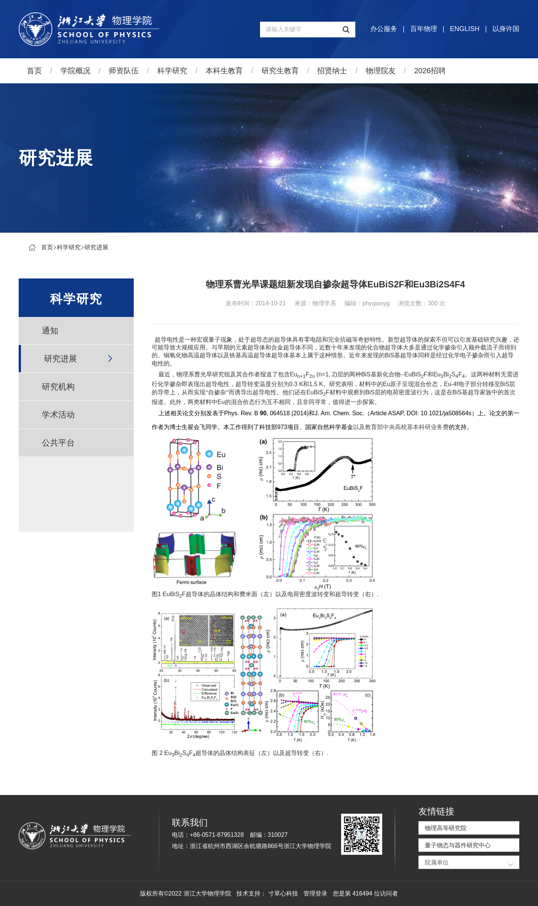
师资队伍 (124, 71)
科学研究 (172, 71)
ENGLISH (464, 29)
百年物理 (423, 29)
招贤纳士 (332, 71)
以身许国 (505, 29)
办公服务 (383, 29)
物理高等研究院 (446, 828)
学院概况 (75, 71)
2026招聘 (430, 71)
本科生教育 (224, 71)
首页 (34, 71)
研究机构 (58, 386)
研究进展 (96, 247)
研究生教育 (280, 71)
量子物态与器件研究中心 (458, 845)
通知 (50, 330)
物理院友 (381, 71)
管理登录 (315, 893)
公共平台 (58, 442)
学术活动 (58, 414)
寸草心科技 (283, 893)
